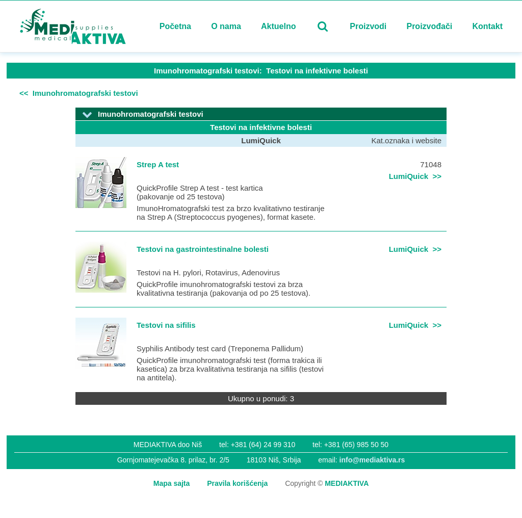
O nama (226, 26)
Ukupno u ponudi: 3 (261, 398)
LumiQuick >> (415, 176)
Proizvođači (429, 26)
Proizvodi (368, 26)
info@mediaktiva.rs (372, 460)
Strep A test (158, 164)
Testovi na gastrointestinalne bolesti (203, 249)
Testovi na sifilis (166, 325)
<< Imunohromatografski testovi (78, 93)
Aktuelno (278, 26)
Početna (175, 26)
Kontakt (487, 26)
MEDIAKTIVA (347, 483)
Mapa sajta (171, 483)
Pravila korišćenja (237, 483)
